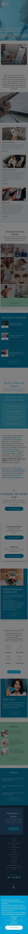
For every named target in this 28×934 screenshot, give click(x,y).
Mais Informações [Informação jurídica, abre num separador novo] (20, 914)
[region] (14, 914)
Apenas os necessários (14, 922)
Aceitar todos (14, 927)
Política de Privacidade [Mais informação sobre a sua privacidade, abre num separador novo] (8, 914)
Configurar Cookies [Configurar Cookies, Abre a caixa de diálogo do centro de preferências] (14, 917)
